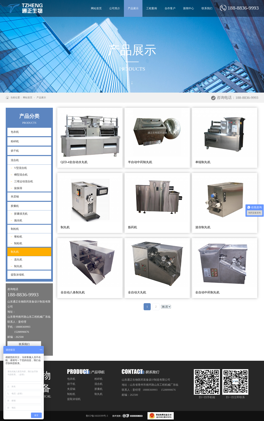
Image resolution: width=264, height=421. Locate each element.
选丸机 (18, 259)
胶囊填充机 (21, 213)
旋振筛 (18, 188)
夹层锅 (15, 196)
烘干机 (15, 150)
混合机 (15, 160)
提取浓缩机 (17, 274)
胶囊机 (15, 206)
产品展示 (133, 8)
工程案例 (151, 8)
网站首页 (96, 8)
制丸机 (29, 252)
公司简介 (114, 8)
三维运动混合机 (23, 181)
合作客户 (170, 8)
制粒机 (15, 228)
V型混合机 (20, 167)
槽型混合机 (21, 174)
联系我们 (207, 8)
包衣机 (15, 131)
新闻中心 (188, 8)
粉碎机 (15, 141)
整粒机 (18, 236)
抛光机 (18, 220)
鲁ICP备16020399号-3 (97, 416)
